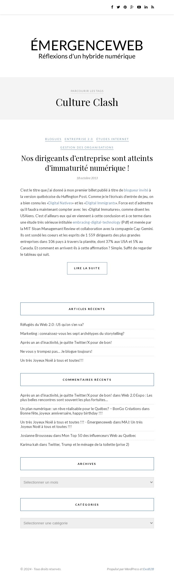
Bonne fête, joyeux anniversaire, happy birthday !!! (61, 413)
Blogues (53, 139)
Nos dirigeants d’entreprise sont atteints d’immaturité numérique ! (87, 163)
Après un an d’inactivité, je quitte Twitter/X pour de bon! (66, 342)
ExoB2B (148, 569)
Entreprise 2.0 (79, 139)
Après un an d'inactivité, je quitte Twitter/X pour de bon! (66, 395)
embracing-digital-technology (97, 222)
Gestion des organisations (87, 147)
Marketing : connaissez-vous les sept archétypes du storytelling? (72, 333)
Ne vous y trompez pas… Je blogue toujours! (56, 351)
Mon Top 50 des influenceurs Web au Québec (99, 435)
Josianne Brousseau (36, 435)
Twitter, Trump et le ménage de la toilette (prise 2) (88, 444)
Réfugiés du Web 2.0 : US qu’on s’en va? (52, 324)
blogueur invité (136, 190)
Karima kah (29, 444)
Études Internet (112, 139)
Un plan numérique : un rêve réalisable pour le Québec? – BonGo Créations (80, 408)
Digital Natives (60, 203)
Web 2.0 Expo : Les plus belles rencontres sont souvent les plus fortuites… (86, 397)
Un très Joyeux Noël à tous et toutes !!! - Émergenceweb (66, 422)
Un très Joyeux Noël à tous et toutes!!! (52, 360)
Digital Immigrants (101, 203)
